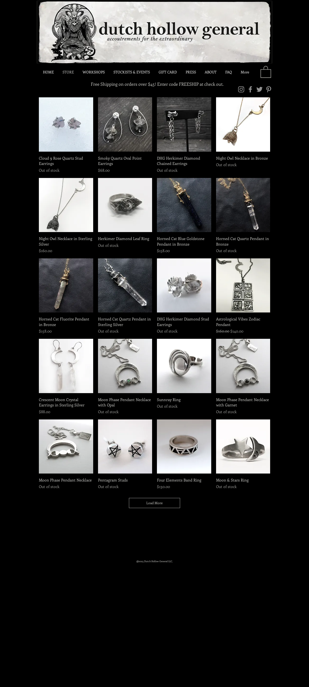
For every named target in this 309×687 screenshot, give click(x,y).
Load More (154, 503)
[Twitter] (259, 89)
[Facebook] (250, 89)
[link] (265, 71)
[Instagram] (241, 89)
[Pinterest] (269, 89)
